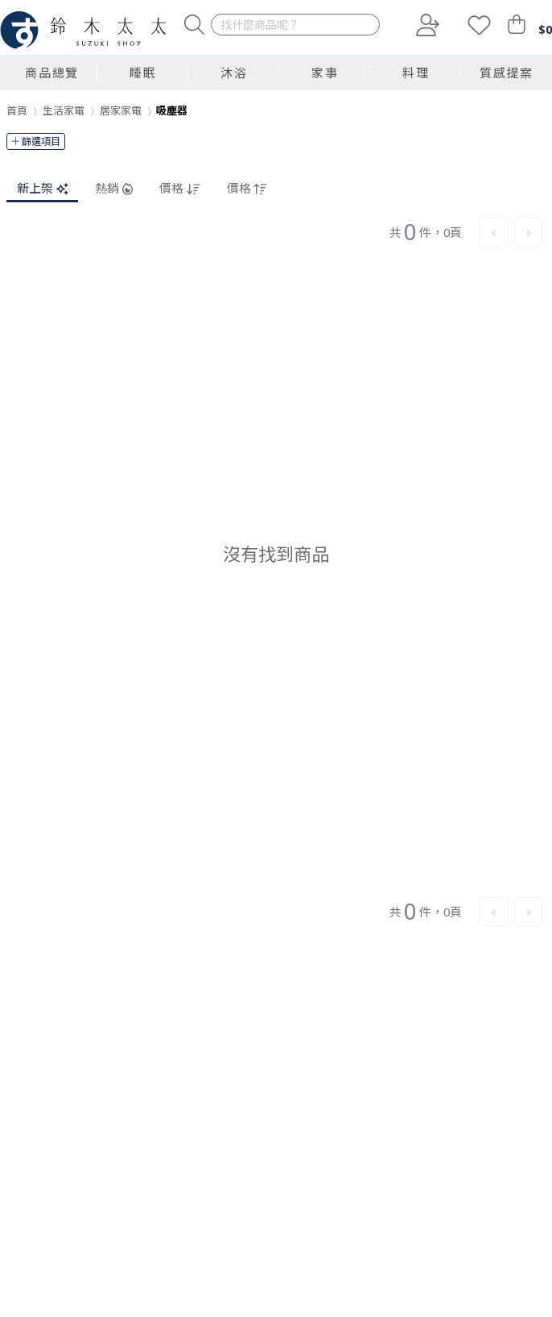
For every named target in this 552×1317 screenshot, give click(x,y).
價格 (179, 189)
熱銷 (114, 189)
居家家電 (121, 110)
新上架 (42, 189)
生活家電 (63, 110)
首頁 (16, 110)
